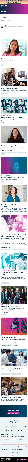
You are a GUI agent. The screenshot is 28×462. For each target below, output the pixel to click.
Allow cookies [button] (23, 459)
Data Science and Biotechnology (9, 211)
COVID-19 (9, 249)
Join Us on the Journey (13, 2)
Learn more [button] (3, 460)
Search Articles (4, 17)
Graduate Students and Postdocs (11, 152)
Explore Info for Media (13, 413)
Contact (18, 455)
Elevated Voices (4, 152)
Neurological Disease (23, 152)
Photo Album (20, 27)
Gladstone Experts (4, 249)
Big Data (21, 211)
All (1, 27)
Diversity (3, 93)
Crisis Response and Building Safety (21, 446)
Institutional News (4, 314)
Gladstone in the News (12, 27)
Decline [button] (18, 459)
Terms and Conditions (20, 449)
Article (5, 27)
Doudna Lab (23, 249)
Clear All (10, 35)
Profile (2, 65)
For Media (14, 455)
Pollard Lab (16, 211)
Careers (10, 455)
